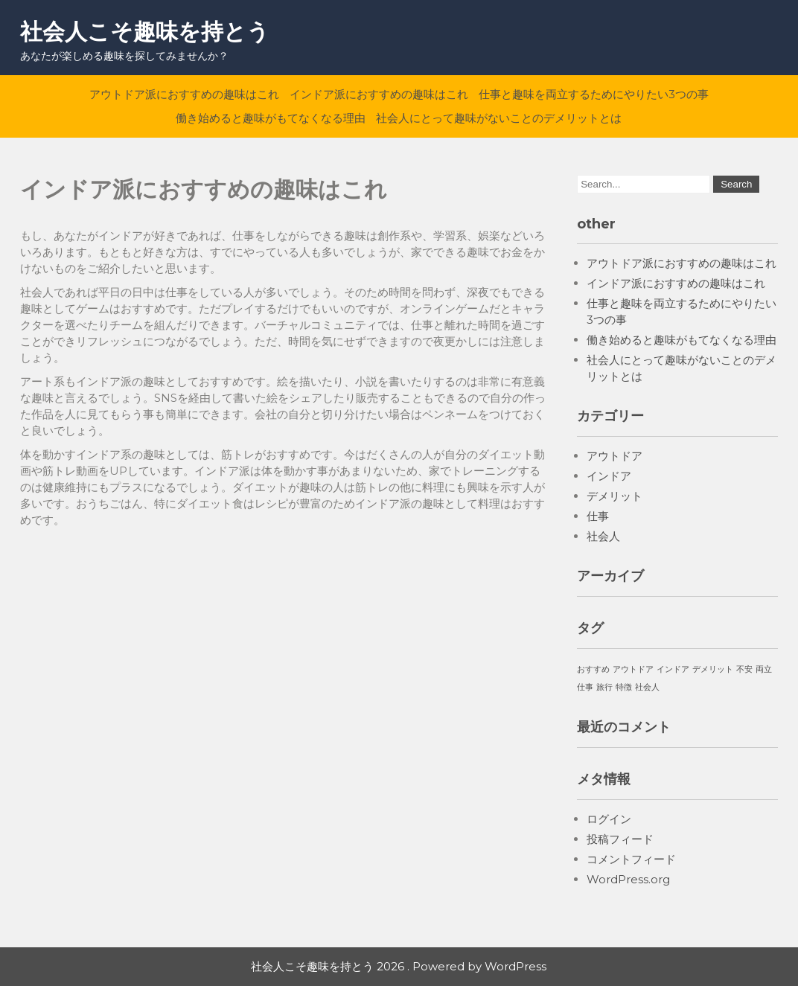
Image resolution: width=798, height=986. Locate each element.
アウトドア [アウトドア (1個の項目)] (633, 669)
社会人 (603, 536)
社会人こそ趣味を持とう (144, 31)
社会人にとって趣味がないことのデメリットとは (499, 118)
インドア (609, 476)
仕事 (598, 516)
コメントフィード (631, 859)
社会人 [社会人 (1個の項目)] (647, 687)
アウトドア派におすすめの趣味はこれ (184, 94)
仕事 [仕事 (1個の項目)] (585, 687)
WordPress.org (628, 879)
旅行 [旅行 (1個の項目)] (604, 687)
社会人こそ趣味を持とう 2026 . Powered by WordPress (398, 966)
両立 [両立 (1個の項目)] (764, 669)
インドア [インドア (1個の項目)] (673, 669)
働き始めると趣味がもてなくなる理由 (271, 118)
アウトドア (614, 456)
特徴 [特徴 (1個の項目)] (624, 687)
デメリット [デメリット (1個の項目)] (712, 669)
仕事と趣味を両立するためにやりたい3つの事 (594, 94)
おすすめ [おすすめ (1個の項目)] (593, 669)
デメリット (614, 496)
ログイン (609, 819)
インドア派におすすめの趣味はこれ (379, 94)
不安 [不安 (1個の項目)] (744, 669)
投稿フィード (620, 839)
